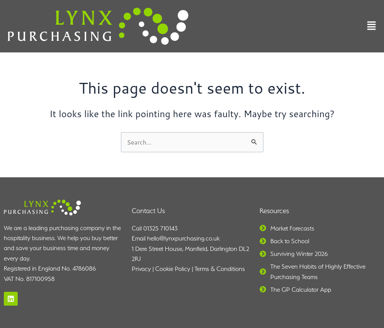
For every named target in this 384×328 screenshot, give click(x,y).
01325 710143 (160, 228)
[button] (371, 26)
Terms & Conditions (220, 268)
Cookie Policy (172, 268)
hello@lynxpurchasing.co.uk (183, 238)
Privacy (141, 268)
